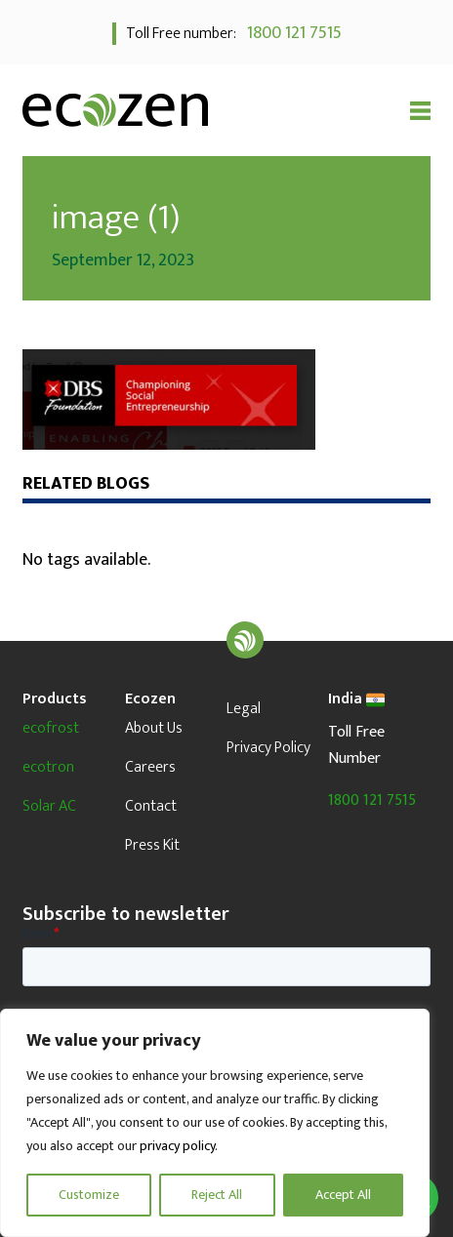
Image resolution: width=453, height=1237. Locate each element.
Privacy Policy (268, 748)
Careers (150, 767)
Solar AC (49, 806)
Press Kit (152, 845)
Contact (151, 806)
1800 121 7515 (290, 33)
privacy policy (177, 1146)
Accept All (343, 1194)
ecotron (48, 767)
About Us (154, 728)
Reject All (216, 1194)
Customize (89, 1194)
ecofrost (50, 728)
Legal (243, 709)
